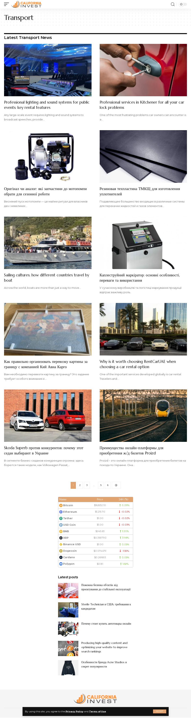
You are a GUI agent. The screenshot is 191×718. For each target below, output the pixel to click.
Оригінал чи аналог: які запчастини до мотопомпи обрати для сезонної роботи (38, 191)
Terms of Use (99, 711)
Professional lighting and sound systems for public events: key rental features (44, 105)
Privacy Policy (75, 711)
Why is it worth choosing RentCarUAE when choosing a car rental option (141, 364)
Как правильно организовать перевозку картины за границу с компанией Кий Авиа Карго (46, 364)
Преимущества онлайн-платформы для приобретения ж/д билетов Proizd (134, 450)
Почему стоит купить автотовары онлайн (106, 624)
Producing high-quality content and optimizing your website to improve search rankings (104, 647)
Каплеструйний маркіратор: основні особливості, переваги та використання (142, 277)
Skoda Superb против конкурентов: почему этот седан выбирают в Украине (46, 450)
